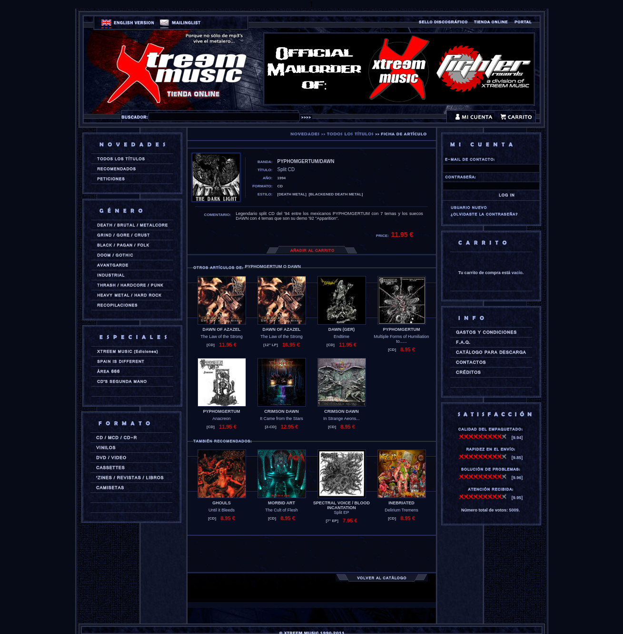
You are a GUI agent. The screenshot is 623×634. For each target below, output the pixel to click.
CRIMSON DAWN (281, 411)
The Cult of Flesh (281, 510)
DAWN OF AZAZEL (221, 329)
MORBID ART (281, 503)
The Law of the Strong (221, 336)
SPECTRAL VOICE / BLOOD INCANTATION (341, 505)
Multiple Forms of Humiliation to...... (401, 339)
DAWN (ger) (341, 329)
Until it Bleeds (221, 510)
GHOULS (221, 503)
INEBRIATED (401, 503)
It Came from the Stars (281, 418)
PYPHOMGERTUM (401, 329)
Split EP (341, 512)
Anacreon (221, 418)
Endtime (341, 336)
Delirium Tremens (401, 510)
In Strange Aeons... (341, 418)
